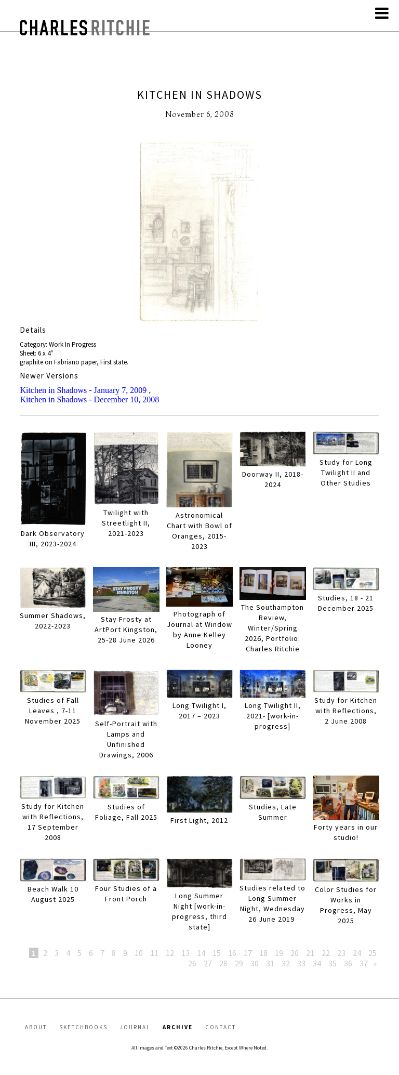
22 (326, 953)
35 (332, 963)
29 (239, 963)
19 (279, 953)
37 (364, 963)
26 (192, 963)
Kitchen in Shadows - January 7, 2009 (83, 390)
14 (201, 953)
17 (248, 953)
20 (294, 953)
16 (232, 953)
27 (208, 963)
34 (317, 963)
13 (185, 953)
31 (270, 963)
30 (254, 963)
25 (372, 953)
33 (301, 963)
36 (348, 963)
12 (170, 953)
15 (216, 953)
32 (286, 963)
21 (310, 953)
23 (341, 953)
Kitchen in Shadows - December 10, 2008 (89, 399)
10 (139, 953)
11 (154, 953)
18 (263, 953)
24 (357, 953)
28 (223, 963)
